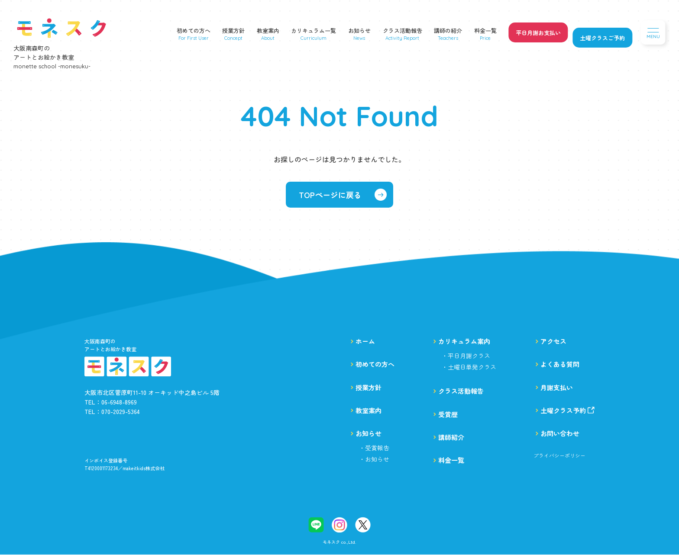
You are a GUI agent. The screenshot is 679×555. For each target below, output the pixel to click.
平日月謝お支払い (538, 33)
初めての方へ (193, 30)
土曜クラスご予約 (602, 38)
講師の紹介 (448, 30)
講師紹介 (451, 437)
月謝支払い (556, 387)
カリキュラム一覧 (313, 30)
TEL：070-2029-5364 (112, 411)
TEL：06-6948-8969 (110, 402)
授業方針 (233, 30)
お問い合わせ (559, 433)
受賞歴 (448, 414)
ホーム (365, 341)
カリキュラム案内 (464, 341)
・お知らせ (374, 459)
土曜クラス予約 (567, 410)
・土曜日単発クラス (469, 367)
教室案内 (268, 30)
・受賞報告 (374, 447)
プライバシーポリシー (559, 455)
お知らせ (359, 30)
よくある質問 (559, 364)
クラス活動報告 (402, 30)
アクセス (553, 341)
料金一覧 (485, 30)
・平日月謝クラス (466, 355)
